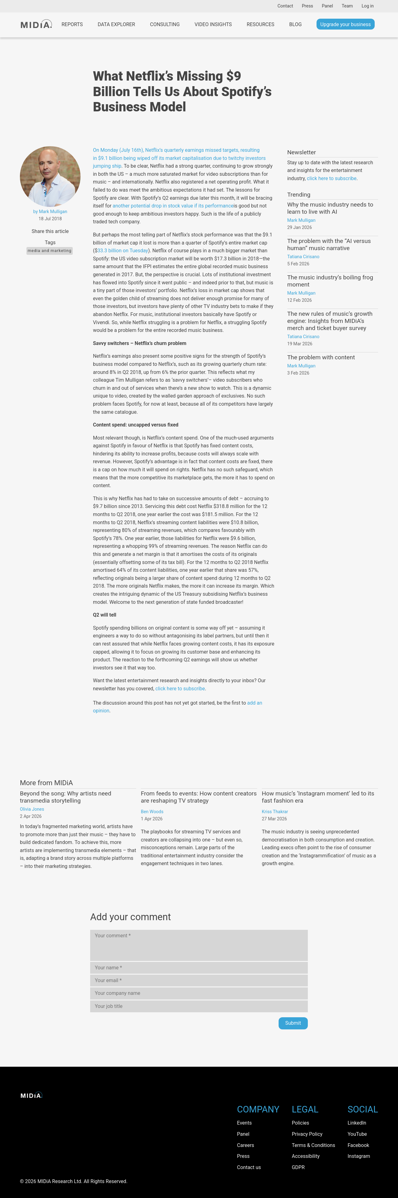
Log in (368, 6)
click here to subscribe (180, 689)
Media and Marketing (50, 250)
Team (347, 6)
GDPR (298, 1167)
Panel (327, 6)
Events (244, 1123)
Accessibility (306, 1156)
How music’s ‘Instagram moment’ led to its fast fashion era (318, 797)
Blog (295, 24)
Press (307, 6)
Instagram (359, 1156)
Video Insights (213, 24)
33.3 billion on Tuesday (122, 251)
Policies (300, 1123)
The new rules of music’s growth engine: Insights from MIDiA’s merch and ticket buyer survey (330, 321)
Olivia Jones (32, 809)
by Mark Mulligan (50, 211)
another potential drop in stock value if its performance (173, 206)
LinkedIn (357, 1123)
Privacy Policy (307, 1134)
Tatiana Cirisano (303, 256)
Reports (72, 24)
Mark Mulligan (301, 220)
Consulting (164, 24)
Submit (293, 1023)
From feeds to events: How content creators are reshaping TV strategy (199, 797)
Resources (261, 24)
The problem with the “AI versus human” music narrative (329, 244)
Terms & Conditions (313, 1145)
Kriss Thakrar (275, 811)
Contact (285, 6)
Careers (245, 1145)
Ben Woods (152, 811)
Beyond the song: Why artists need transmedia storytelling (65, 797)
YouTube (357, 1134)
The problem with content (321, 357)
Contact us (249, 1167)
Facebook (358, 1145)
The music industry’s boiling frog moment (330, 281)
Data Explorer (116, 24)
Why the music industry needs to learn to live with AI (330, 208)
